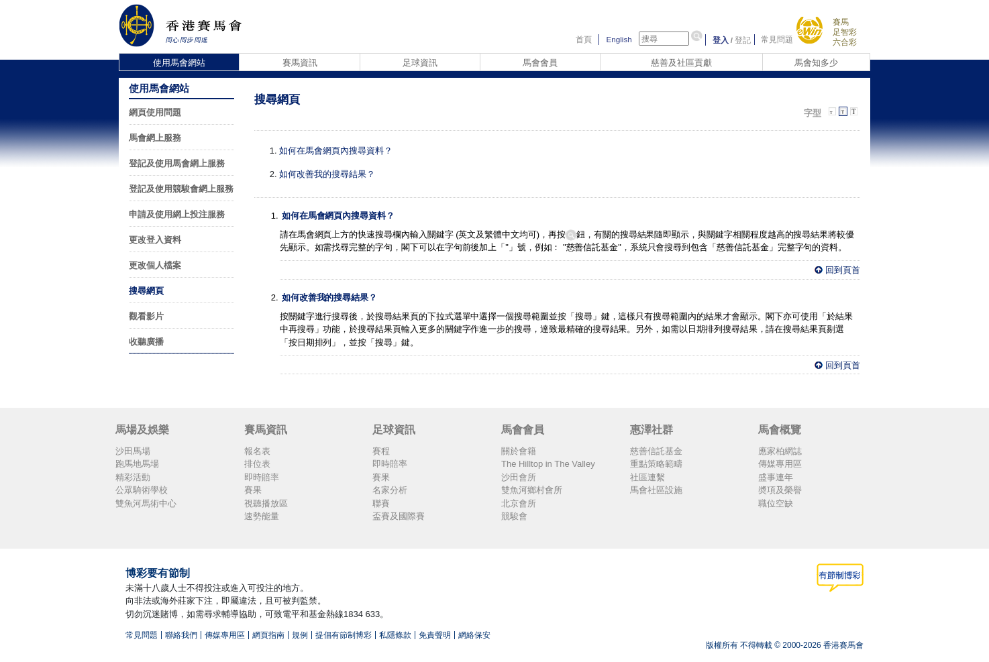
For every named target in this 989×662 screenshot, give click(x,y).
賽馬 (841, 21)
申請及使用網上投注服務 (177, 214)
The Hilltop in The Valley (548, 464)
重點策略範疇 (656, 464)
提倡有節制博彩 (343, 635)
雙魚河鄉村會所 (531, 490)
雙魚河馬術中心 (145, 503)
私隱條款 (395, 635)
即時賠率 (261, 477)
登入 (721, 40)
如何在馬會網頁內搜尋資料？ (336, 151)
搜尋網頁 (146, 291)
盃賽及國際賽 (398, 516)
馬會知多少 (816, 63)
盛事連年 (775, 477)
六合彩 (845, 42)
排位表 (257, 464)
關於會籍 (518, 451)
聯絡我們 (181, 635)
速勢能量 (261, 516)
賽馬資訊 (299, 63)
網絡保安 (474, 635)
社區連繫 (647, 477)
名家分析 (389, 490)
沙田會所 (518, 477)
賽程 (381, 451)
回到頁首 (842, 270)
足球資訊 (420, 63)
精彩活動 (132, 477)
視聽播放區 (266, 503)
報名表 (257, 451)
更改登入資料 (155, 240)
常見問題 (777, 39)
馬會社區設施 (656, 490)
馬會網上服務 (155, 138)
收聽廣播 (146, 342)
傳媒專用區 (780, 464)
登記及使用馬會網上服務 (177, 163)
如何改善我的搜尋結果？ (327, 174)
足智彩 (845, 31)
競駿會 (514, 516)
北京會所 (518, 503)
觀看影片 (146, 316)
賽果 (253, 490)
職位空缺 (775, 503)
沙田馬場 (132, 451)
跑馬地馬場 (137, 464)
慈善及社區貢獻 (681, 63)
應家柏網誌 (780, 451)
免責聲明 (435, 635)
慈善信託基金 (656, 451)
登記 (743, 40)
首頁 (584, 39)
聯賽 (381, 503)
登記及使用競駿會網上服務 (181, 189)
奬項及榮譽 (780, 490)
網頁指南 (268, 635)
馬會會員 (540, 63)
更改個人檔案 (155, 265)
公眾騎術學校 (141, 490)
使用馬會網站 (179, 63)
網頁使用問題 (155, 112)
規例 (300, 635)
